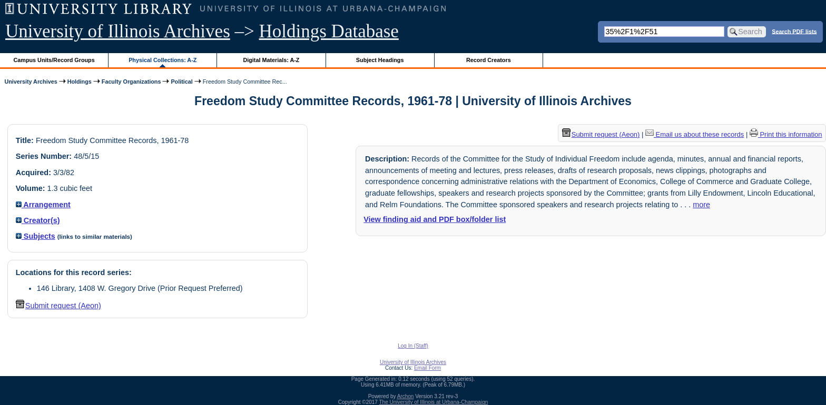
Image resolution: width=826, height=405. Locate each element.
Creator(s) (38, 220)
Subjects (35, 236)
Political (181, 81)
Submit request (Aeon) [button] (58, 305)
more (701, 204)
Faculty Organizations (131, 81)
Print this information (786, 134)
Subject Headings (380, 60)
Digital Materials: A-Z (271, 60)
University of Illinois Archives (117, 31)
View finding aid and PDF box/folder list (434, 219)
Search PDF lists (794, 31)
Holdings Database (329, 31)
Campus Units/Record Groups (54, 60)
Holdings (79, 81)
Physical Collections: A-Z (162, 60)
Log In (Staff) (413, 346)
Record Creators (488, 60)
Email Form (427, 368)
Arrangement (43, 204)
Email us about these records (694, 134)
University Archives (30, 81)
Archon (405, 396)
